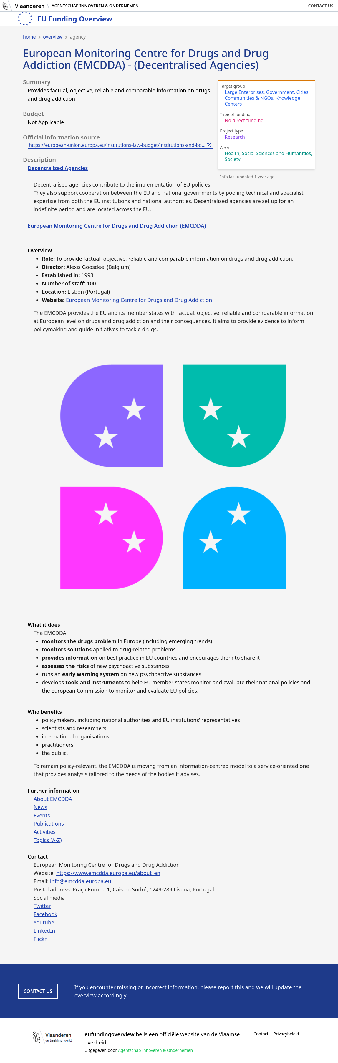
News (40, 807)
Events (42, 815)
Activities (45, 831)
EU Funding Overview (74, 19)
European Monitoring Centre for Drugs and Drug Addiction (139, 299)
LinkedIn (44, 930)
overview (53, 37)
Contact (261, 1034)
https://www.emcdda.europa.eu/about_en (108, 872)
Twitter (42, 905)
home (29, 37)
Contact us (320, 6)
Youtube (44, 922)
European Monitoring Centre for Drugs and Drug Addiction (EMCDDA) (117, 225)
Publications (49, 823)
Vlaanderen (29, 5)
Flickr (40, 938)
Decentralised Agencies (58, 168)
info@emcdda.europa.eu (80, 881)
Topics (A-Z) (48, 840)
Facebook (45, 914)
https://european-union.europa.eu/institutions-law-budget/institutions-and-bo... (120, 145)
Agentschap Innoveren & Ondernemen (95, 6)
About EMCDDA (53, 798)
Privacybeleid (286, 1034)
